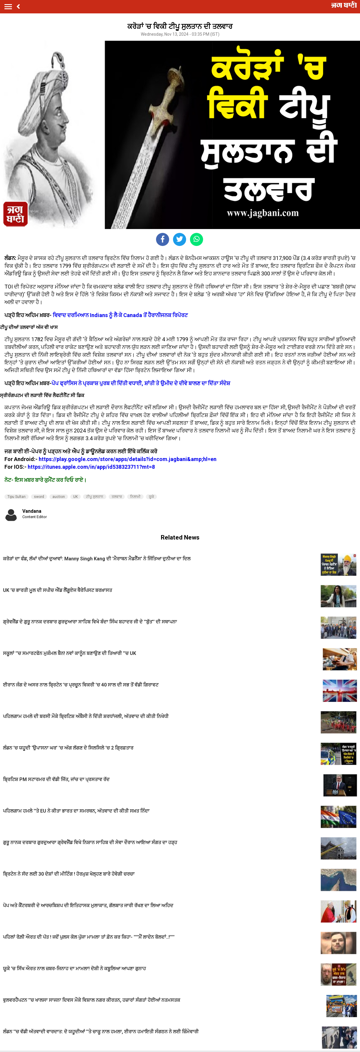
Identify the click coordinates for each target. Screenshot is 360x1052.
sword (39, 497)
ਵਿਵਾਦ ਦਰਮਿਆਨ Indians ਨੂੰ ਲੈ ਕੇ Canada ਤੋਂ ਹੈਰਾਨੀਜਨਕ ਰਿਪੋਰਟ (120, 315)
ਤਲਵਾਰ (117, 497)
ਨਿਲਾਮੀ (135, 497)
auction (58, 497)
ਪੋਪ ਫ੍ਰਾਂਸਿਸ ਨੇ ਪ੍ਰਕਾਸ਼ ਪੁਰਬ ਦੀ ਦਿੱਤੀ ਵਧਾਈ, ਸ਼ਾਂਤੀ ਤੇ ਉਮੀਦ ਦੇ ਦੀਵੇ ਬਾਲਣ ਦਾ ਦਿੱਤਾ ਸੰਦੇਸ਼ (141, 383)
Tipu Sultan (16, 497)
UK (75, 497)
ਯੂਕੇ (151, 497)
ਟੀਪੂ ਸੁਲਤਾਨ (94, 497)
